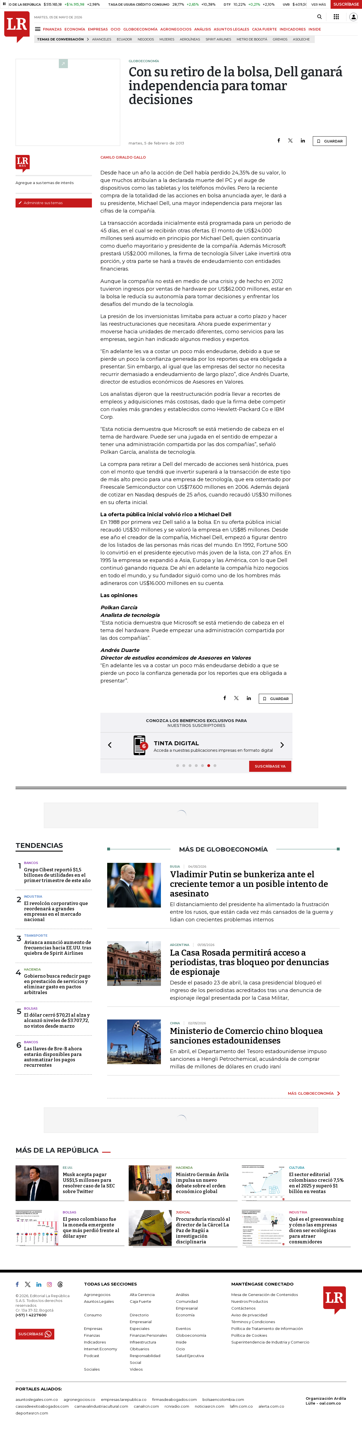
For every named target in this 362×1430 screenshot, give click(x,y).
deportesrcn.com (32, 1413)
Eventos (183, 1328)
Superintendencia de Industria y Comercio (270, 1342)
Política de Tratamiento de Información (267, 1328)
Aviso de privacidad (249, 1315)
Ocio (180, 1349)
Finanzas (92, 1335)
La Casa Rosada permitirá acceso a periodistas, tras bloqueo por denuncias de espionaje (249, 962)
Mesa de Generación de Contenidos (264, 1294)
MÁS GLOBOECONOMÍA (311, 1093)
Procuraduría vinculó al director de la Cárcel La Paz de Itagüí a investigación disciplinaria (203, 1231)
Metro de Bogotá (252, 39)
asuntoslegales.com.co (37, 1399)
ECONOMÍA (74, 29)
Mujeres (167, 39)
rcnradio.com (177, 1406)
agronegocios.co (79, 1399)
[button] (108, 746)
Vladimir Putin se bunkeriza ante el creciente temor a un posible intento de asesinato (249, 884)
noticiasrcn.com (209, 1406)
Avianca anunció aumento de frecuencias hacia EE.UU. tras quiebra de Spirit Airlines (57, 948)
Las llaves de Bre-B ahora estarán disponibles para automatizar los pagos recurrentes (53, 1057)
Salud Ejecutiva (190, 1355)
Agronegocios (97, 1294)
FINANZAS (52, 29)
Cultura (296, 1168)
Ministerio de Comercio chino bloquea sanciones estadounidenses (246, 1036)
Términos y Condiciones (253, 1321)
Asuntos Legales (99, 1301)
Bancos (31, 863)
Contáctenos (243, 1308)
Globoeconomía (191, 1335)
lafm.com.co (241, 1406)
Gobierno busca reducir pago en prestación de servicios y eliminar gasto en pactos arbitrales (57, 984)
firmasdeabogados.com (174, 1399)
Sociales (92, 1369)
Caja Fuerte (140, 1301)
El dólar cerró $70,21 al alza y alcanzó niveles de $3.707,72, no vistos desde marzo (57, 1020)
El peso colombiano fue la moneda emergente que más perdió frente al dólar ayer (91, 1228)
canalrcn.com (146, 1406)
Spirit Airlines (218, 39)
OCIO (115, 29)
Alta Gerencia (142, 1294)
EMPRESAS (98, 29)
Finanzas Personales (148, 1335)
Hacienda (32, 969)
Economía (185, 1315)
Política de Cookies (249, 1335)
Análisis (182, 1294)
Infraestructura (143, 1342)
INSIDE (315, 29)
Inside (181, 1342)
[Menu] (38, 29)
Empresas (93, 1328)
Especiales (139, 1328)
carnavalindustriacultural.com (101, 1406)
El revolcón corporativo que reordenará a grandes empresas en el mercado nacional (56, 912)
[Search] (319, 17)
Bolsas (31, 1008)
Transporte (36, 936)
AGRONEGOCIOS (175, 29)
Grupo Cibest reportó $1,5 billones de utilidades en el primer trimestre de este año (57, 875)
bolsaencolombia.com (223, 1399)
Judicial (183, 1212)
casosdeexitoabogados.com (42, 1406)
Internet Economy (100, 1349)
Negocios (146, 39)
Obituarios (139, 1349)
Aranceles (101, 39)
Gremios (280, 39)
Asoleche (301, 39)
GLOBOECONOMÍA (140, 29)
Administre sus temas (40, 202)
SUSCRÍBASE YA (270, 766)
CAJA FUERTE (264, 29)
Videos (136, 1369)
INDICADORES (293, 29)
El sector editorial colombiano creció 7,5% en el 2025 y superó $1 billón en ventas (316, 1183)
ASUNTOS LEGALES (231, 29)
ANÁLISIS (202, 29)
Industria (33, 896)
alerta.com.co (271, 1406)
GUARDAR (329, 141)
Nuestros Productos (249, 1301)
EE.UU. (68, 1168)
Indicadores (95, 1342)
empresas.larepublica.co (123, 1399)
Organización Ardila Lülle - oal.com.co (326, 1400)
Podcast (91, 1355)
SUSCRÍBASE (346, 4)
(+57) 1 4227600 (31, 1315)
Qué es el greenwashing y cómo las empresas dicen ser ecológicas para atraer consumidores (316, 1231)
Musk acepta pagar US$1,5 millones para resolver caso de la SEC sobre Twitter (89, 1183)
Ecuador (124, 39)
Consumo (93, 1315)
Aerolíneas (190, 39)
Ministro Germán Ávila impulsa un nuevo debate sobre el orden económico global (202, 1183)
